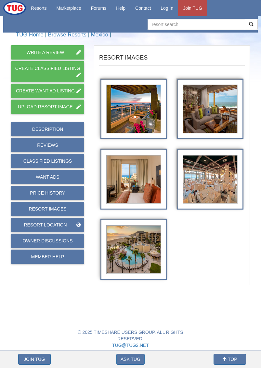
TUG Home (30, 35)
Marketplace (69, 8)
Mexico (99, 35)
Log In (167, 8)
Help (120, 8)
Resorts (38, 8)
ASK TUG (130, 359)
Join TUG (192, 8)
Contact (143, 8)
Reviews (47, 145)
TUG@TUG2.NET (130, 345)
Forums (98, 8)
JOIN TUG (34, 359)
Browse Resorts (67, 35)
